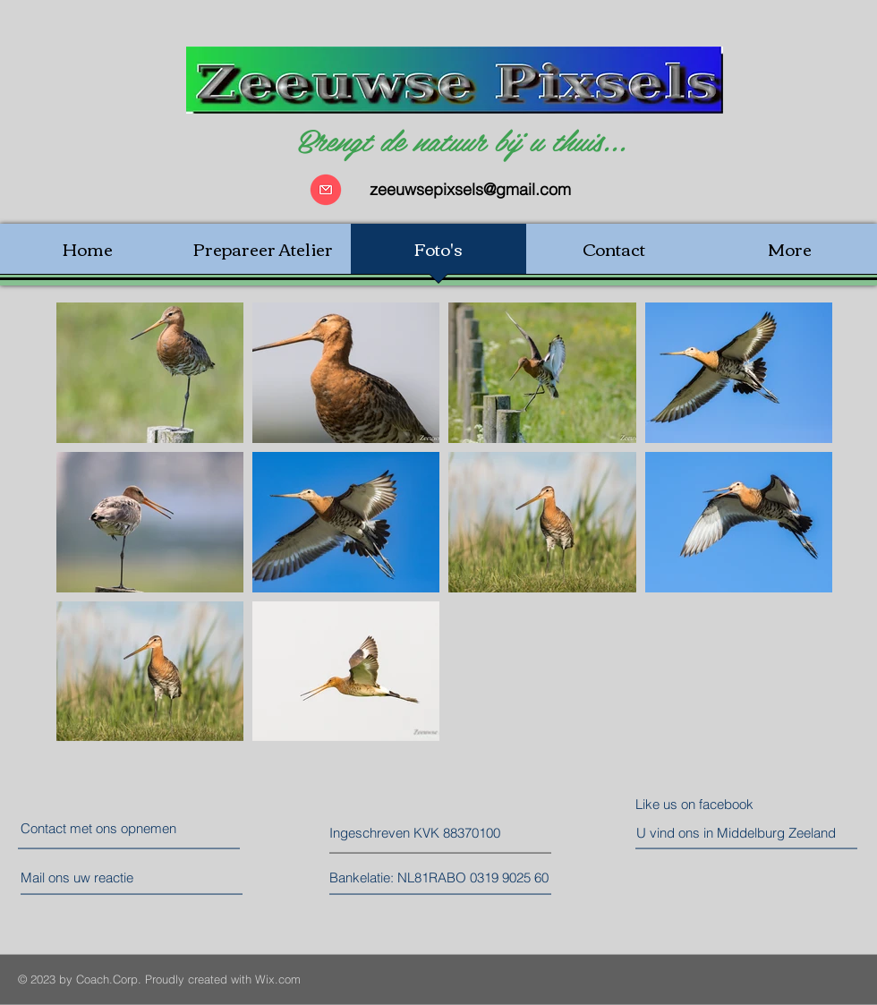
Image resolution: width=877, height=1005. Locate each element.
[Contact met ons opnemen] (100, 828)
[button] (409, 832)
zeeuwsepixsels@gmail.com (470, 189)
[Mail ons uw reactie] (95, 877)
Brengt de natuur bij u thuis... (461, 139)
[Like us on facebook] (715, 804)
